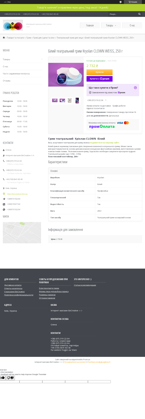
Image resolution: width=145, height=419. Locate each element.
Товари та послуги (15, 38)
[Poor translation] (10, 378)
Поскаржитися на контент (75, 362)
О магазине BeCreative (14, 291)
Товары (110, 25)
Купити (100, 72)
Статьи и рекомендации (85, 285)
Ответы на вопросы (13, 288)
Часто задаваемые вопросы (16, 73)
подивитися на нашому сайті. (105, 142)
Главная (90, 25)
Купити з (99, 78)
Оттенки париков (47, 298)
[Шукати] (139, 14)
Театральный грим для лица (70, 38)
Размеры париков (47, 294)
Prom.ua (86, 359)
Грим (28, 38)
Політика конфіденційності (99, 362)
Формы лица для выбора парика (54, 291)
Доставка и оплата (12, 285)
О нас (132, 25)
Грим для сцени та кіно (44, 38)
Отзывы (6, 80)
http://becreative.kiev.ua (17, 194)
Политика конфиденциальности (18, 295)
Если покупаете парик (49, 288)
